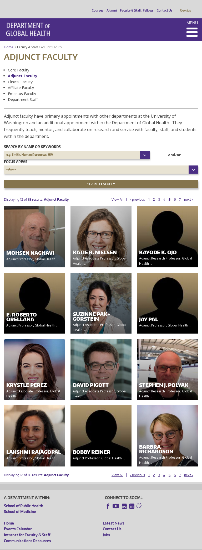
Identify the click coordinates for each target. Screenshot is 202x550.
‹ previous (137, 192)
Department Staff (23, 92)
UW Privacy (73, 546)
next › (188, 192)
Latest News (113, 515)
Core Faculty (18, 62)
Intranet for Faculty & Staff (27, 527)
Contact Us (163, 6)
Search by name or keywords (32, 139)
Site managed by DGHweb (126, 546)
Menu (192, 15)
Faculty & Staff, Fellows (135, 6)
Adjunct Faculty (22, 68)
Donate (185, 6)
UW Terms (95, 546)
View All (117, 192)
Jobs (106, 527)
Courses (96, 6)
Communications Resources (27, 533)
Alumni (110, 6)
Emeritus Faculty (22, 86)
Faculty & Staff (27, 40)
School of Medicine (20, 504)
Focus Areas (15, 154)
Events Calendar (18, 521)
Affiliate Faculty (21, 80)
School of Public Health (23, 498)
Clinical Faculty (20, 74)
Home (8, 40)
